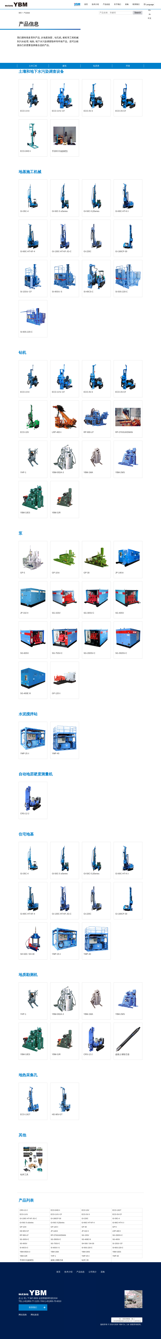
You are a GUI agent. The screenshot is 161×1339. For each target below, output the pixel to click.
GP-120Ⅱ (54, 1227)
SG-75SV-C (55, 1243)
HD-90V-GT (24, 1231)
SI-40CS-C (24, 1248)
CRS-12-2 (24, 1210)
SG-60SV (23, 1243)
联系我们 (136, 4)
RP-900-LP (24, 1235)
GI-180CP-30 (56, 1218)
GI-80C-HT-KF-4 (88, 1223)
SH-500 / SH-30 (88, 1243)
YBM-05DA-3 (25, 1252)
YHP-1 (53, 1256)
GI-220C (85, 1218)
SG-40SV (116, 1239)
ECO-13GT (116, 1210)
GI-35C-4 (116, 1218)
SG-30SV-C (24, 1239)
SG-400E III (86, 1239)
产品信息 (80, 1272)
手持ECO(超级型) (27, 1260)
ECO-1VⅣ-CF (56, 1214)
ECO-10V (85, 1210)
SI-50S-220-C (87, 1248)
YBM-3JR (23, 1256)
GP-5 (114, 1227)
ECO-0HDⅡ (55, 1210)
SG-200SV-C (117, 1235)
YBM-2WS (86, 1252)
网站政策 (35, 1315)
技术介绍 (95, 4)
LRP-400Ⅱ (116, 1231)
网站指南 (23, 1315)
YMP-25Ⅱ (86, 1256)
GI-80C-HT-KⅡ (118, 1223)
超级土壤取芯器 (57, 1260)
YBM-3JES (116, 1252)
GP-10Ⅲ (23, 1227)
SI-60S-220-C (117, 1248)
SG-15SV (85, 1235)
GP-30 (84, 1227)
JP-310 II (85, 1231)
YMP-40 (115, 1256)
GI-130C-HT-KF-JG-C (28, 1218)
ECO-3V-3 (86, 1214)
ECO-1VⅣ (24, 1214)
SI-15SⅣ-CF (117, 1243)
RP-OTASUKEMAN (58, 1235)
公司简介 (93, 1272)
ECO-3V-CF (117, 1214)
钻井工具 (85, 1260)
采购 (127, 4)
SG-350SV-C (56, 1239)
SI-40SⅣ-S (55, 1248)
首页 (86, 4)
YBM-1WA (55, 1252)
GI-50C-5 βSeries (57, 1223)
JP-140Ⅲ (54, 1231)
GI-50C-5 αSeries (26, 1223)
